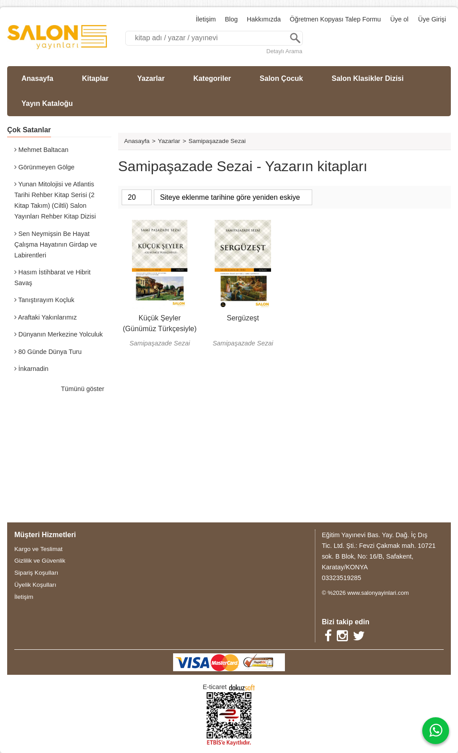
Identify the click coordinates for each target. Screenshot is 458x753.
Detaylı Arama (284, 51)
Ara (295, 38)
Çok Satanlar (29, 130)
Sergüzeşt (243, 318)
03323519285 (341, 577)
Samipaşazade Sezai (159, 343)
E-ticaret (215, 686)
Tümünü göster (82, 388)
